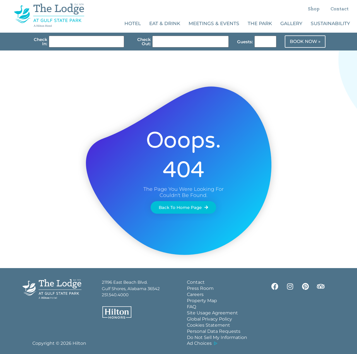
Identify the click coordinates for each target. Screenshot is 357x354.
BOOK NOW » (305, 41)
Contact (340, 9)
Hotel (132, 23)
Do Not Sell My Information (217, 337)
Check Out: (144, 41)
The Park (260, 23)
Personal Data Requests (213, 331)
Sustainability (330, 23)
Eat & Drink (164, 23)
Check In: (40, 41)
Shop (313, 9)
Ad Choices (199, 343)
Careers (195, 294)
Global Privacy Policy (209, 319)
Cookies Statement (208, 325)
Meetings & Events (214, 23)
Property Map (202, 300)
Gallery (291, 23)
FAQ (191, 306)
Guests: (245, 42)
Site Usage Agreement (212, 313)
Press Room (200, 288)
